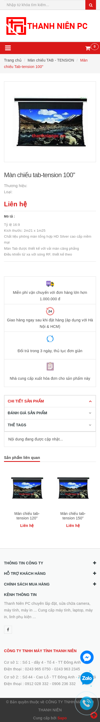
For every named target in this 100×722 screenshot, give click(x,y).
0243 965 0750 (38, 669)
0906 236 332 (64, 684)
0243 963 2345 (67, 669)
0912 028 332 (37, 684)
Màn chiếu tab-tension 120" (27, 515)
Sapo (62, 718)
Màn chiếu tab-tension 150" (73, 515)
